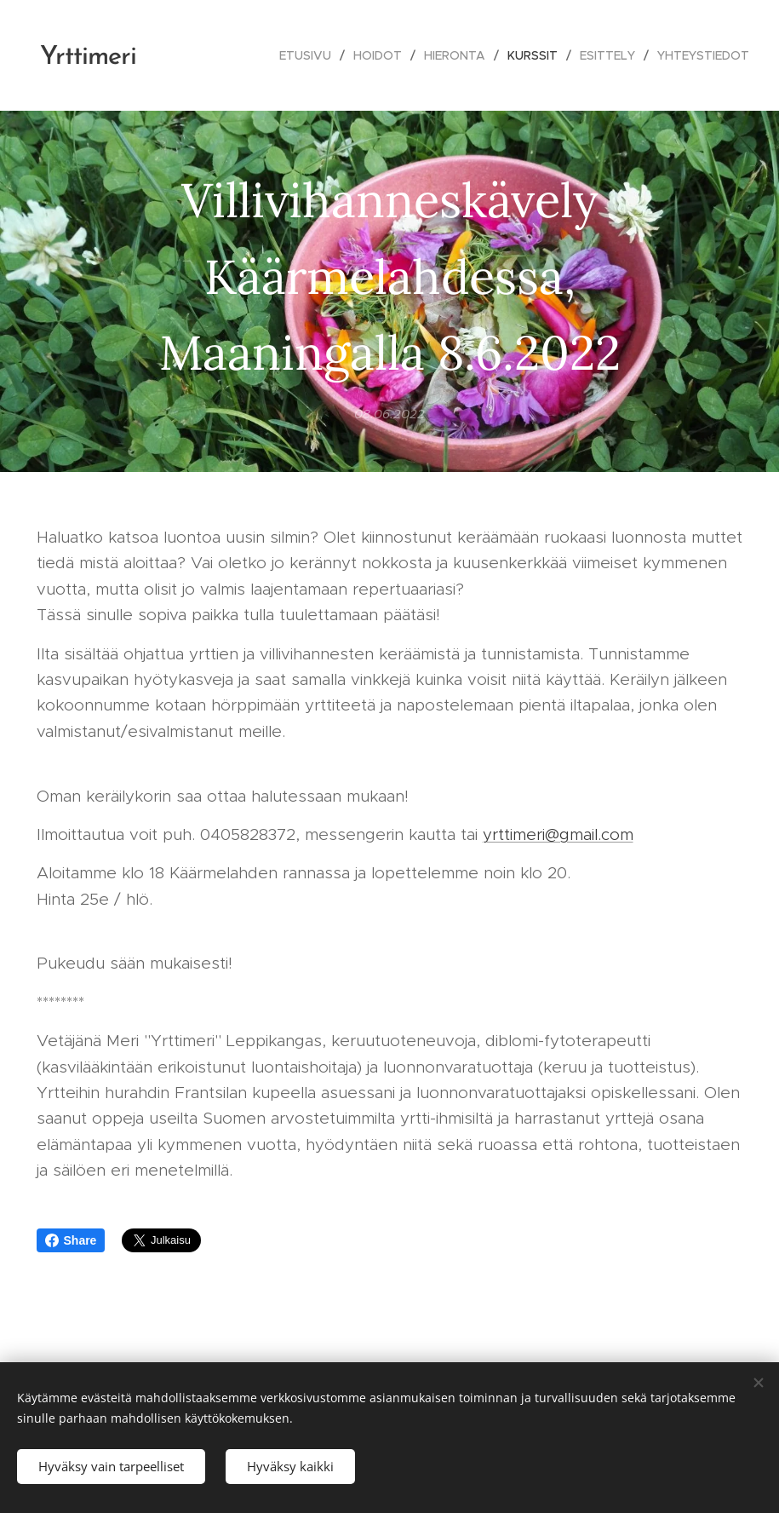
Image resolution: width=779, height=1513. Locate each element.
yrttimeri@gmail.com (558, 834)
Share (71, 1240)
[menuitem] (310, 55)
